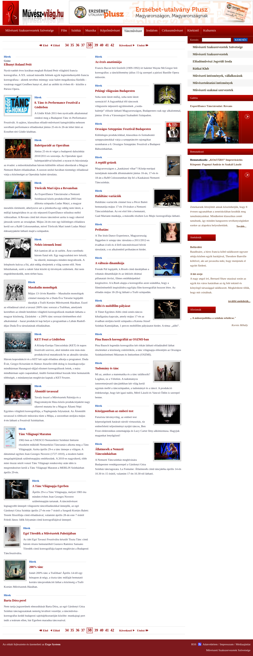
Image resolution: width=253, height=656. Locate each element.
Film (64, 30)
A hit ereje (196, 273)
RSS (194, 644)
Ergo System (53, 644)
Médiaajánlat (243, 644)
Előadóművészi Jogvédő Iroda (212, 61)
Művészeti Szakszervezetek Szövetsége (29, 30)
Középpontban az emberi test (114, 411)
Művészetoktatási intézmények (213, 83)
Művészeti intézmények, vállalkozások (218, 76)
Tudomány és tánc (107, 368)
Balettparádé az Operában (51, 145)
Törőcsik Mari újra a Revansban (55, 188)
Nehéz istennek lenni (47, 244)
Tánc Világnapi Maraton (35, 434)
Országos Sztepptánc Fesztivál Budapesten (123, 129)
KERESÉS (240, 39)
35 (72, 45)
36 (77, 45)
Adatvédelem (210, 644)
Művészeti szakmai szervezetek (213, 90)
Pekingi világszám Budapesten (115, 91)
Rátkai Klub (201, 68)
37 (83, 45)
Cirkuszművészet (172, 30)
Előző (56, 45)
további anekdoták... (239, 301)
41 (107, 45)
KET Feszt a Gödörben (49, 339)
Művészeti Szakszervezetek (210, 54)
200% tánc (36, 567)
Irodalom (151, 30)
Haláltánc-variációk (108, 196)
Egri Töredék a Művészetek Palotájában (49, 533)
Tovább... (241, 226)
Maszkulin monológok (42, 287)
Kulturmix (209, 30)
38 (90, 45)
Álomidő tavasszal (46, 391)
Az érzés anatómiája (108, 62)
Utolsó (141, 45)
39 (96, 45)
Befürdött (196, 247)
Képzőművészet (110, 30)
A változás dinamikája (109, 263)
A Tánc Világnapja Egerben (50, 486)
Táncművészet (133, 31)
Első (45, 45)
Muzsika (90, 30)
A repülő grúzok (105, 162)
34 (67, 45)
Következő (125, 45)
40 (101, 45)
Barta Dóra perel (15, 600)
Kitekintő (193, 30)
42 (112, 45)
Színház (76, 30)
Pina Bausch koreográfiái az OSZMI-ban (122, 339)
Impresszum (227, 644)
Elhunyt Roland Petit (18, 64)
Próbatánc (102, 229)
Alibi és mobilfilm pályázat (112, 306)
